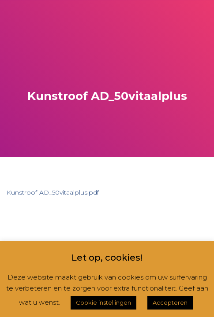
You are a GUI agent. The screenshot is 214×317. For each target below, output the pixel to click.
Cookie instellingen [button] (103, 302)
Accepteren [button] (170, 302)
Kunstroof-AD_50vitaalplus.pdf (53, 192)
